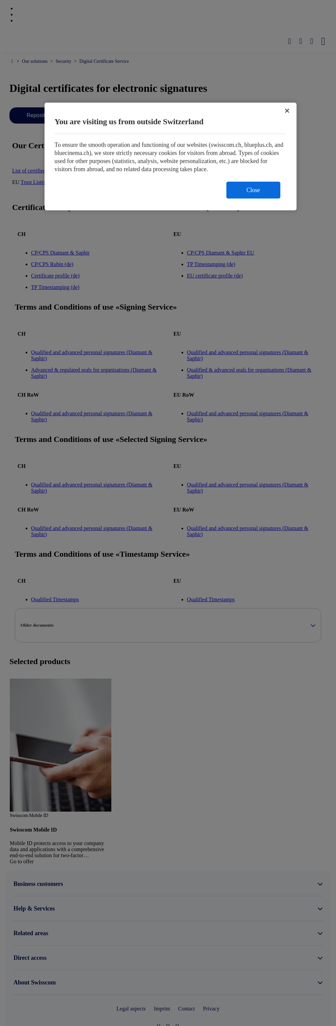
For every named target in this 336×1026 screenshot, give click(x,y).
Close (253, 190)
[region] (171, 156)
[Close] (287, 110)
